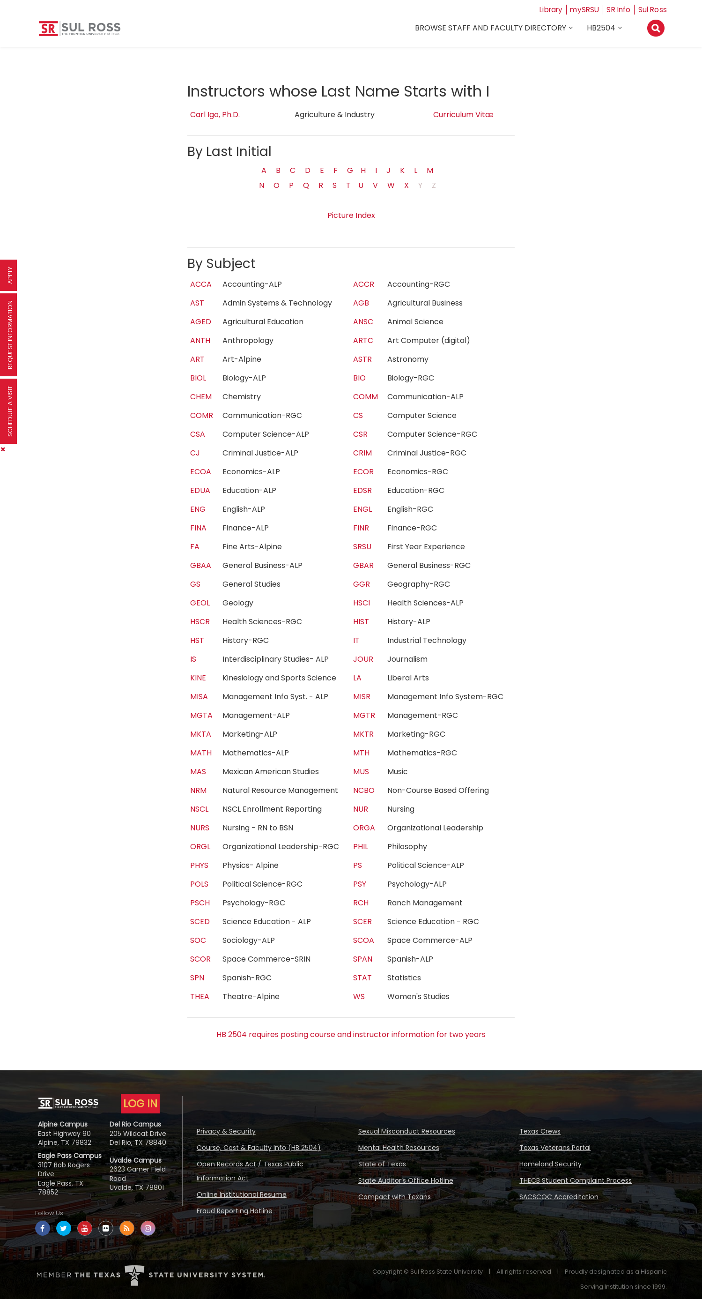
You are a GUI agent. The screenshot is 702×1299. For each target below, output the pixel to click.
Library (546, 9)
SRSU (362, 546)
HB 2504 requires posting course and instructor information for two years (351, 1034)
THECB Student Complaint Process (575, 1180)
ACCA (201, 284)
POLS (199, 884)
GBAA (200, 565)
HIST (361, 621)
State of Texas (382, 1164)
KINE (198, 677)
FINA (198, 528)
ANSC (363, 321)
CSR (360, 434)
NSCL (199, 809)
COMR (201, 415)
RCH (361, 902)
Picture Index (351, 215)
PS (357, 865)
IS (193, 659)
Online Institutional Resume (242, 1194)
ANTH (200, 340)
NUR (360, 809)
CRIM (362, 453)
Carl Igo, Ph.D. (215, 114)
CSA (197, 434)
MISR (361, 696)
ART (197, 359)
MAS (198, 771)
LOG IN (140, 1103)
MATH (201, 752)
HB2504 (601, 28)
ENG (198, 509)
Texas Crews (540, 1131)
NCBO (364, 790)
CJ (195, 453)
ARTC (363, 340)
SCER (362, 921)
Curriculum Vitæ (463, 114)
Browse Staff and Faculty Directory (491, 28)
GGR (361, 584)
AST (197, 303)
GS (195, 584)
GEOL (200, 602)
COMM (365, 396)
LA (357, 677)
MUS (361, 771)
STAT (362, 977)
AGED (200, 321)
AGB (361, 303)
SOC (198, 940)
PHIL (360, 846)
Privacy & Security (226, 1131)
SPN (197, 977)
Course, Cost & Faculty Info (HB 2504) (259, 1147)
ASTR (362, 359)
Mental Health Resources (398, 1147)
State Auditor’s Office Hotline (405, 1180)
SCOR (200, 959)
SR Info (617, 9)
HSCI (361, 602)
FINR (361, 528)
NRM (198, 790)
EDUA (200, 490)
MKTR (363, 734)
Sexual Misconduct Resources (406, 1131)
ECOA (200, 471)
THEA (199, 996)
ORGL (200, 846)
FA (195, 546)
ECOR (363, 471)
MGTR (364, 715)
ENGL (362, 509)
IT (356, 640)
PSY (359, 884)
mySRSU (582, 9)
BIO (359, 378)
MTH (361, 752)
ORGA (364, 827)
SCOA (363, 940)
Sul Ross (652, 9)
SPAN (362, 959)
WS (359, 996)
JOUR (363, 659)
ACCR (363, 284)
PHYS (199, 865)
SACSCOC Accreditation (559, 1197)
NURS (199, 827)
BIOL (198, 378)
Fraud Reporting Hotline (235, 1211)
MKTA (200, 734)
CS (358, 415)
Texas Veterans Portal (555, 1147)
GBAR (363, 565)
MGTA (201, 715)
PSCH (200, 902)
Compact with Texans (394, 1197)
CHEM (201, 396)
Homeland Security (550, 1164)
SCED (200, 921)
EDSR (362, 490)
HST (197, 640)
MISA (199, 696)
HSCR (200, 621)
